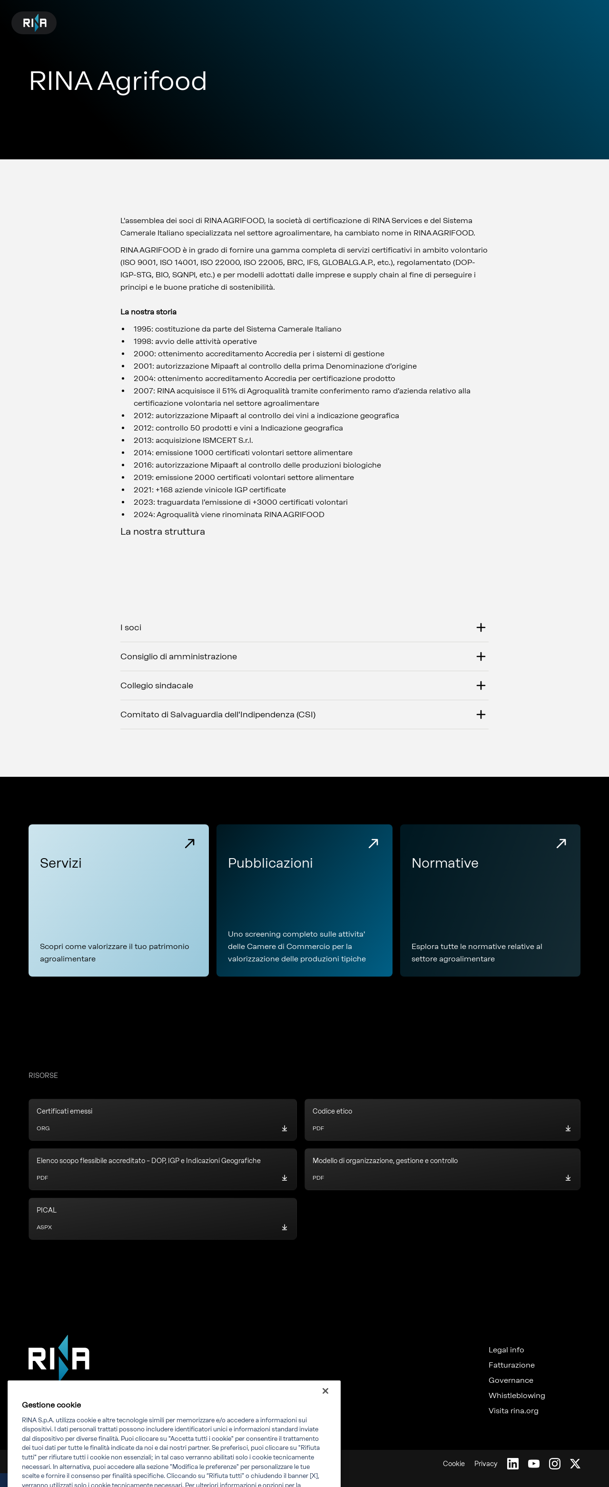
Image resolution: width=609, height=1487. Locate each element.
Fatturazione (512, 1365)
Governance (511, 1380)
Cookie (454, 1464)
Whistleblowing (517, 1395)
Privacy (486, 1464)
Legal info (506, 1350)
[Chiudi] (325, 1405)
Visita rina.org (514, 1411)
